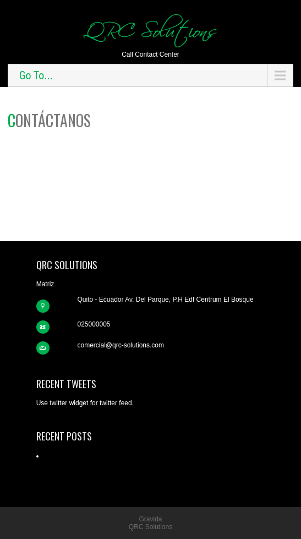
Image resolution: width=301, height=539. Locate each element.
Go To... (36, 75)
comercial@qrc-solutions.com (120, 345)
